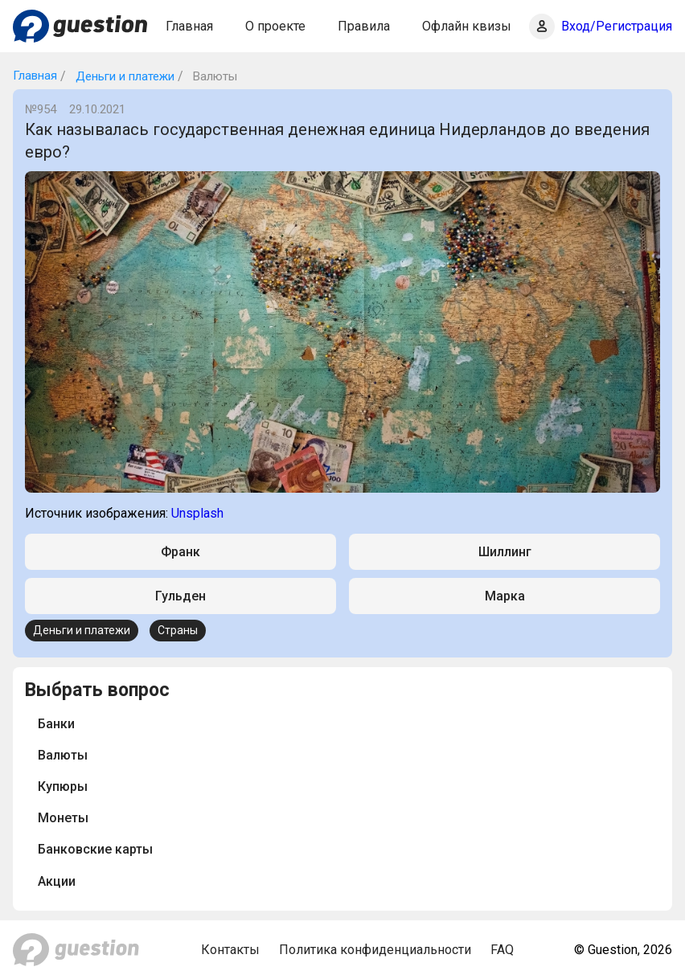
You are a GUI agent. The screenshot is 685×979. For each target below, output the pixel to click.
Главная (189, 26)
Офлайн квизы (466, 26)
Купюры (63, 786)
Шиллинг (504, 551)
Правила (364, 26)
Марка (505, 596)
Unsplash (197, 513)
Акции (57, 881)
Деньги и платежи (123, 76)
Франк (180, 551)
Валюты (63, 755)
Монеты (63, 817)
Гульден (180, 596)
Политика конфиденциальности (375, 949)
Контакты (230, 949)
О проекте (275, 26)
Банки (56, 723)
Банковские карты (95, 849)
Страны (178, 630)
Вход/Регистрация (616, 26)
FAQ (502, 949)
